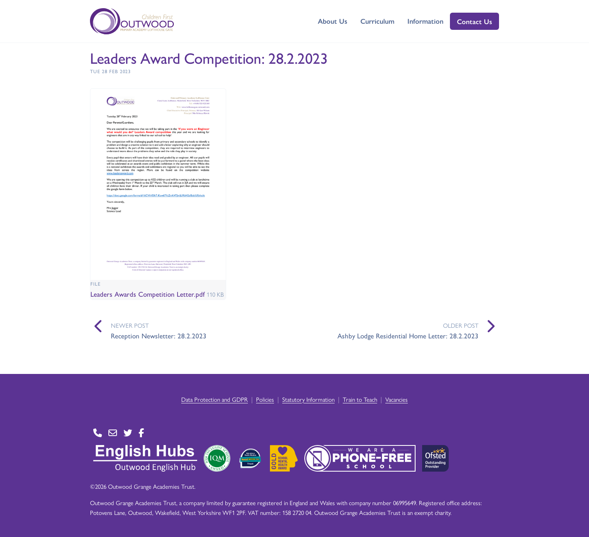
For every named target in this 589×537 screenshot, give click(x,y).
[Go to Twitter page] (128, 433)
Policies (265, 399)
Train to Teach (360, 399)
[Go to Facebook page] (141, 433)
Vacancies (396, 399)
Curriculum (377, 21)
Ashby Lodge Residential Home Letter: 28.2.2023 (408, 335)
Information (425, 21)
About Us (332, 21)
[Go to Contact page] (97, 433)
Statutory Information (308, 399)
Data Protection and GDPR (214, 399)
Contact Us (474, 21)
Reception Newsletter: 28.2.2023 (159, 335)
